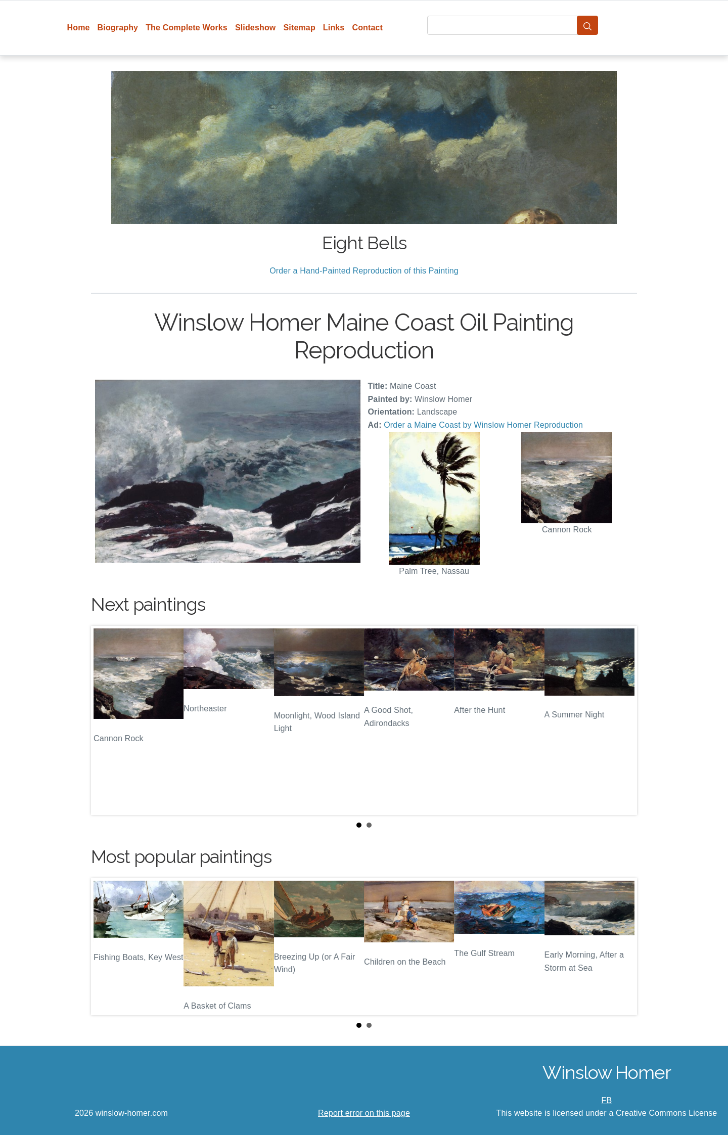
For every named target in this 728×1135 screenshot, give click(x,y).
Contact (367, 27)
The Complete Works (187, 27)
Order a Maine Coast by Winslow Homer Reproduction (483, 425)
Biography (118, 27)
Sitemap (299, 27)
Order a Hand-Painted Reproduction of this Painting (364, 270)
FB (607, 1100)
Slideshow (255, 27)
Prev (107, 720)
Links (334, 27)
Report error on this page (364, 1113)
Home (78, 27)
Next (621, 720)
